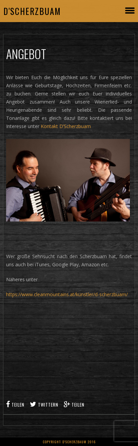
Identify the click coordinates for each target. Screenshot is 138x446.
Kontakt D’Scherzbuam (66, 126)
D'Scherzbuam (32, 11)
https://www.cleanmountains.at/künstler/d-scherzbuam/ (67, 294)
